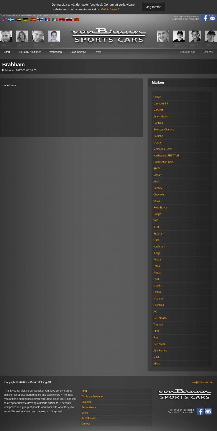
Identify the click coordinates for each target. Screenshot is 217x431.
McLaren (158, 298)
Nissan (157, 175)
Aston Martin (160, 116)
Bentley (157, 188)
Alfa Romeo (160, 350)
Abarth (157, 363)
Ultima (157, 292)
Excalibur (158, 305)
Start (7, 52)
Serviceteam (88, 407)
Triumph (158, 324)
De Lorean (159, 344)
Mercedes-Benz (162, 149)
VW (155, 220)
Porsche (158, 136)
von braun (159, 246)
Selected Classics (163, 129)
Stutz (156, 331)
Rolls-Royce (160, 207)
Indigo (157, 253)
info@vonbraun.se (202, 382)
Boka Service (78, 52)
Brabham (158, 233)
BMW (156, 168)
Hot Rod (158, 123)
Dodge (157, 214)
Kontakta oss (187, 52)
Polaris (157, 259)
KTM (156, 227)
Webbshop (55, 52)
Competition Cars (163, 162)
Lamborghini (160, 103)
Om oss (208, 52)
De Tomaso (159, 318)
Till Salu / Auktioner (29, 52)
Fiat (155, 337)
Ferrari (157, 97)
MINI (156, 357)
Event (97, 52)
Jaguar (157, 272)
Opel (156, 240)
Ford (156, 279)
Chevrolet (158, 194)
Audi (156, 181)
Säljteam (86, 401)
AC (155, 311)
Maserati (158, 110)
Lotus (156, 266)
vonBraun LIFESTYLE (166, 155)
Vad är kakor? (110, 9)
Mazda (157, 285)
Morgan (157, 142)
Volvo (156, 201)
